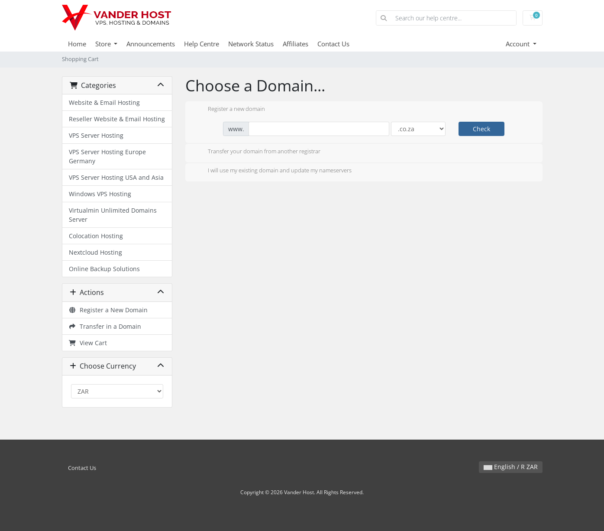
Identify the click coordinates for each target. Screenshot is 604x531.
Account (518, 43)
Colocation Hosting (96, 236)
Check (481, 129)
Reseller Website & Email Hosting (117, 119)
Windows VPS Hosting (100, 194)
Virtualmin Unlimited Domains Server (113, 214)
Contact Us (333, 43)
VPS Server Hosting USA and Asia (116, 177)
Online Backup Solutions (104, 269)
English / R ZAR (511, 467)
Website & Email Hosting (104, 102)
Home (77, 43)
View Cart (88, 343)
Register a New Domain (108, 310)
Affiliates (295, 43)
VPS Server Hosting (96, 135)
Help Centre (201, 43)
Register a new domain (229, 109)
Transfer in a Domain (105, 326)
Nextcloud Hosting (95, 252)
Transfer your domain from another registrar (257, 152)
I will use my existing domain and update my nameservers (273, 171)
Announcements (150, 43)
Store (104, 43)
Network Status (251, 43)
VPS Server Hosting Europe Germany (107, 156)
